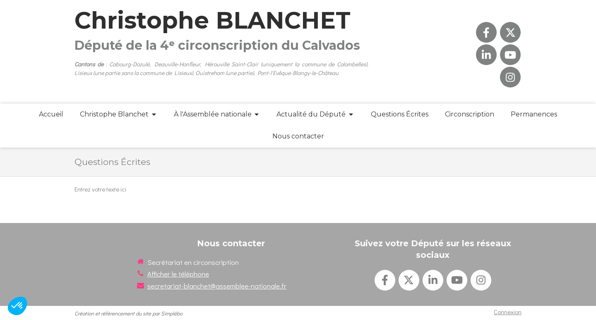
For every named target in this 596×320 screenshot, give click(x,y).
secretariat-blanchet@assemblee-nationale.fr (216, 286)
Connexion (508, 312)
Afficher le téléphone (178, 274)
